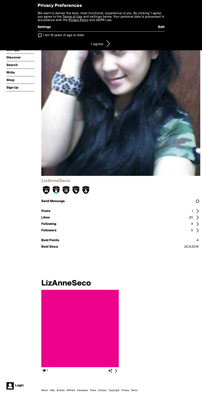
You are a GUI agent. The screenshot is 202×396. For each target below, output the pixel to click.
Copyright (114, 390)
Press (93, 390)
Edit (161, 27)
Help (52, 390)
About (44, 390)
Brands (61, 390)
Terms (134, 390)
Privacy (125, 390)
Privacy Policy (78, 20)
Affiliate (71, 390)
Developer (82, 390)
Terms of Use (72, 16)
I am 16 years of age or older (63, 35)
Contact (102, 390)
